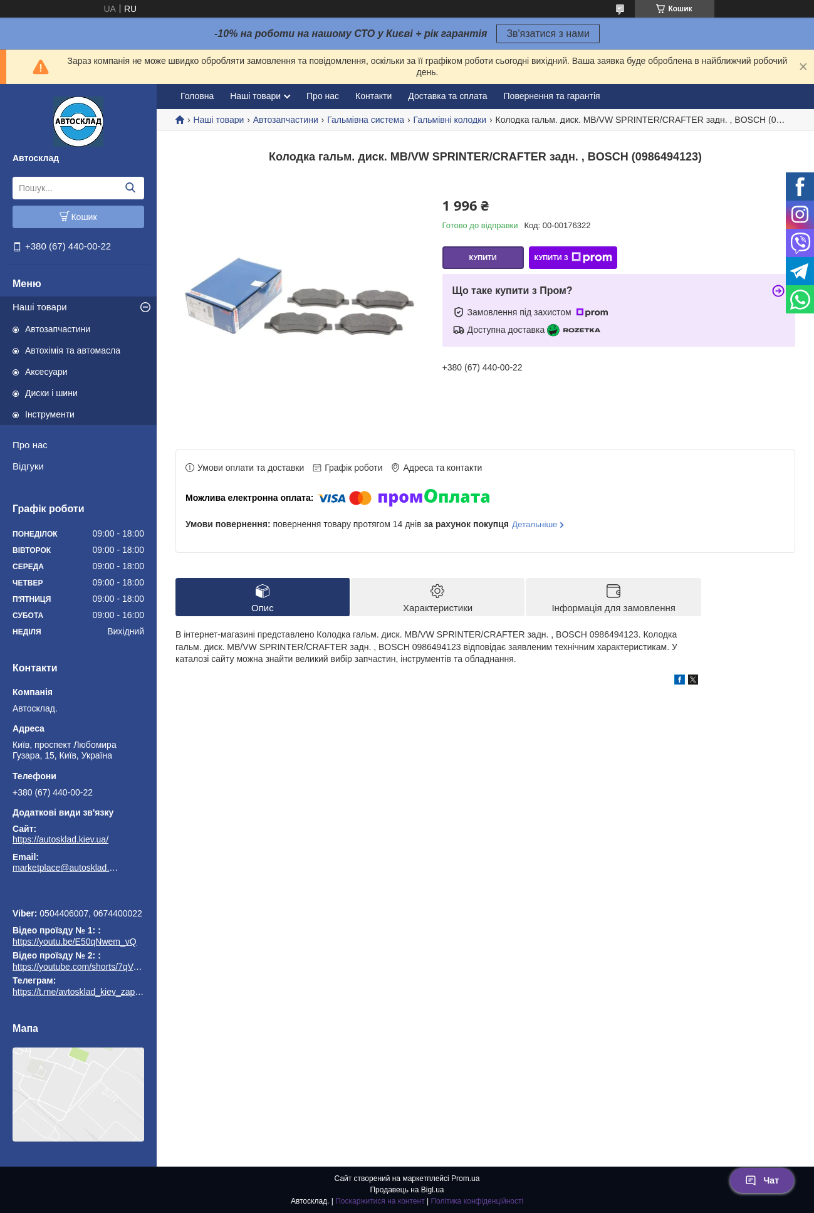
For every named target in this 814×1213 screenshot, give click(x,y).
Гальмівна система (365, 119)
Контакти (373, 96)
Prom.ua (465, 1178)
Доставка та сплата (447, 96)
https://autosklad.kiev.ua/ (60, 839)
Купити (482, 257)
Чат (762, 1180)
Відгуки (28, 466)
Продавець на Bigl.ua (407, 1189)
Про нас (30, 444)
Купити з (573, 257)
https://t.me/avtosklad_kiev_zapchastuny (78, 896)
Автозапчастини (57, 329)
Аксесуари (46, 372)
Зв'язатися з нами (548, 33)
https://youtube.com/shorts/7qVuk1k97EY (93, 967)
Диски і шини (51, 393)
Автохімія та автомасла (72, 350)
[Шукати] (130, 188)
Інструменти (50, 414)
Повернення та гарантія (552, 96)
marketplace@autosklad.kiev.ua (66, 868)
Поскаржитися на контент (379, 1201)
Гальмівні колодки (450, 119)
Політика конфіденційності (476, 1201)
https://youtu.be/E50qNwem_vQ (75, 942)
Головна (197, 96)
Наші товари (40, 307)
